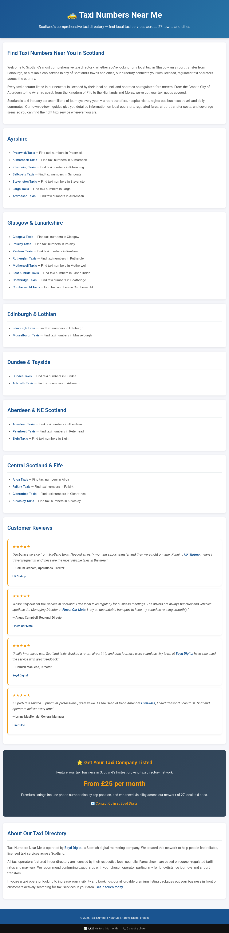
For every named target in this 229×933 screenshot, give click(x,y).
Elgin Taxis (20, 438)
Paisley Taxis (22, 244)
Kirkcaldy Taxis (23, 501)
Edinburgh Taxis (24, 328)
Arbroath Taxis (23, 383)
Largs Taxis (21, 189)
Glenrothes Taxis (24, 494)
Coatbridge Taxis (25, 280)
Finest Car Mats (74, 610)
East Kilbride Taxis (26, 273)
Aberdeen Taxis (24, 424)
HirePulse (148, 703)
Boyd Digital (184, 654)
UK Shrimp (192, 554)
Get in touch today (109, 887)
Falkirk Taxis (21, 487)
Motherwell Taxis (25, 266)
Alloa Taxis (20, 479)
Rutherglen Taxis (24, 258)
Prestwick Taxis (24, 153)
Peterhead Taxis (24, 431)
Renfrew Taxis (23, 251)
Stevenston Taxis (25, 181)
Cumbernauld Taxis (26, 287)
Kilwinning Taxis (24, 167)
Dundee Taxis (22, 376)
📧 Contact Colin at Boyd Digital (114, 803)
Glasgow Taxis (23, 237)
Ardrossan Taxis (24, 196)
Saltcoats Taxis (23, 174)
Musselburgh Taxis (26, 335)
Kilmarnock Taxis (25, 160)
